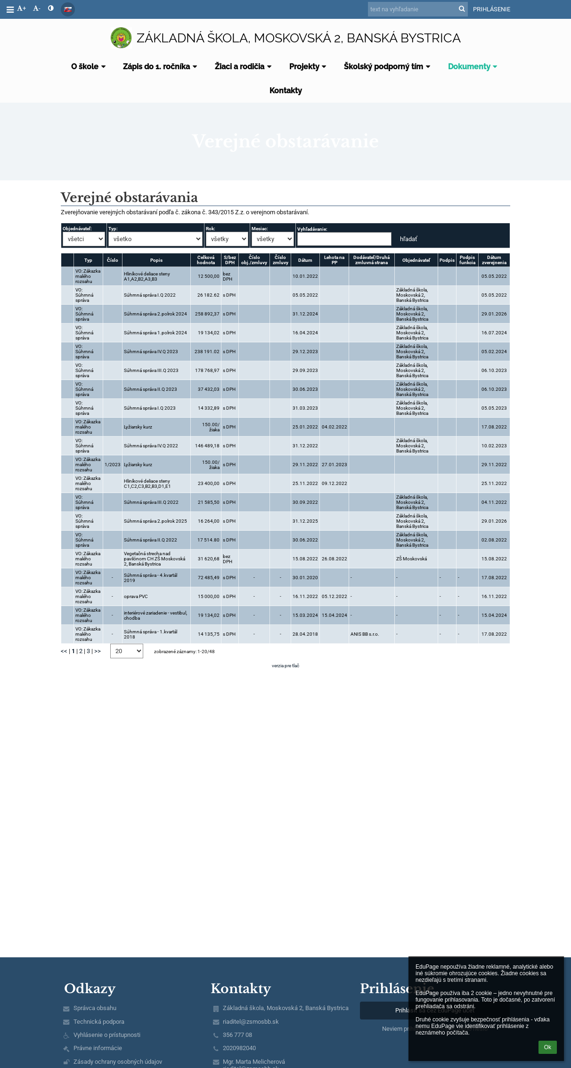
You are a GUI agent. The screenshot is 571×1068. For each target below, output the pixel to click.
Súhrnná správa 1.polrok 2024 (155, 332)
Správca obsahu (94, 1007)
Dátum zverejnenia (494, 260)
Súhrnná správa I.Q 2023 (150, 408)
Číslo (112, 260)
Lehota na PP (334, 260)
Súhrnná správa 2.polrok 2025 (155, 521)
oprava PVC (136, 596)
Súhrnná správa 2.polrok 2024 (155, 313)
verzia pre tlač (285, 665)
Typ (88, 260)
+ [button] (21, 8)
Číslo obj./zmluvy (254, 260)
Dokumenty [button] (474, 66)
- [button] (37, 8)
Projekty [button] (309, 66)
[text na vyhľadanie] (417, 9)
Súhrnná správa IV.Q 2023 (151, 351)
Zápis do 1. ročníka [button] (161, 66)
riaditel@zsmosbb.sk (251, 1021)
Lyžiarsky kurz (138, 426)
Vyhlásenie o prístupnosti (106, 1034)
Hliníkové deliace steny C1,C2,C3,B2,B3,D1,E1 (147, 483)
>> (97, 651)
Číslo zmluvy (280, 260)
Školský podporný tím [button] (388, 66)
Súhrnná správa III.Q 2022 (151, 502)
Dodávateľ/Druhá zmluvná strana (371, 260)
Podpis (447, 260)
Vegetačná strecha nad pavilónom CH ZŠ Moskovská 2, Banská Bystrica (154, 558)
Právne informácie (97, 1048)
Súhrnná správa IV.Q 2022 (151, 445)
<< (64, 651)
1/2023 (113, 464)
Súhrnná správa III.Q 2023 (151, 370)
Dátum (305, 260)
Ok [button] (547, 1047)
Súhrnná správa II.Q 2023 (150, 389)
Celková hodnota (206, 260)
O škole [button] (89, 66)
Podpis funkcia (467, 260)
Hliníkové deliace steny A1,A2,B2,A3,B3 (147, 276)
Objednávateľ (416, 260)
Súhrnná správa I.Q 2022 (150, 295)
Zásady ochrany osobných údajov (117, 1061)
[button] (68, 9)
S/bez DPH (230, 260)
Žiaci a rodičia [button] (244, 66)
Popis (156, 260)
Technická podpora (98, 1021)
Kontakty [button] (285, 90)
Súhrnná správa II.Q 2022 (150, 539)
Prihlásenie (491, 9)
